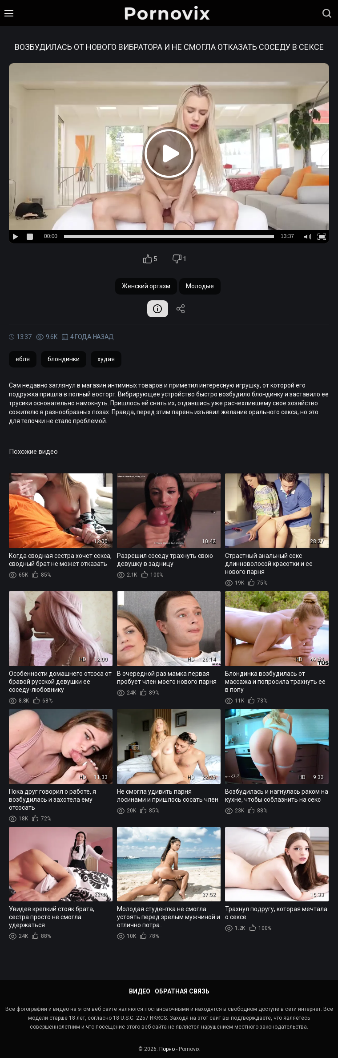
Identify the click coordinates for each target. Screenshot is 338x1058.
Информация (157, 309)
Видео (139, 991)
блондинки (64, 359)
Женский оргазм (146, 286)
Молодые (200, 286)
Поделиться (181, 309)
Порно (167, 1049)
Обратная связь (182, 991)
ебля (23, 359)
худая (106, 359)
